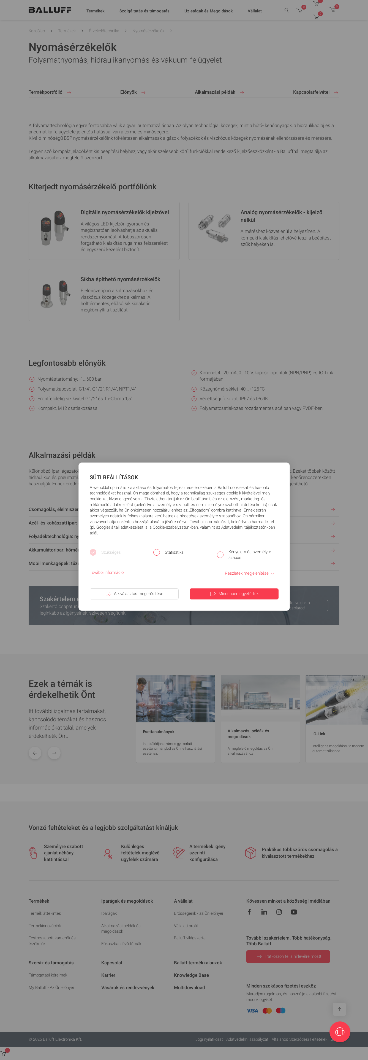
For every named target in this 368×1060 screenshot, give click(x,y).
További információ (107, 572)
